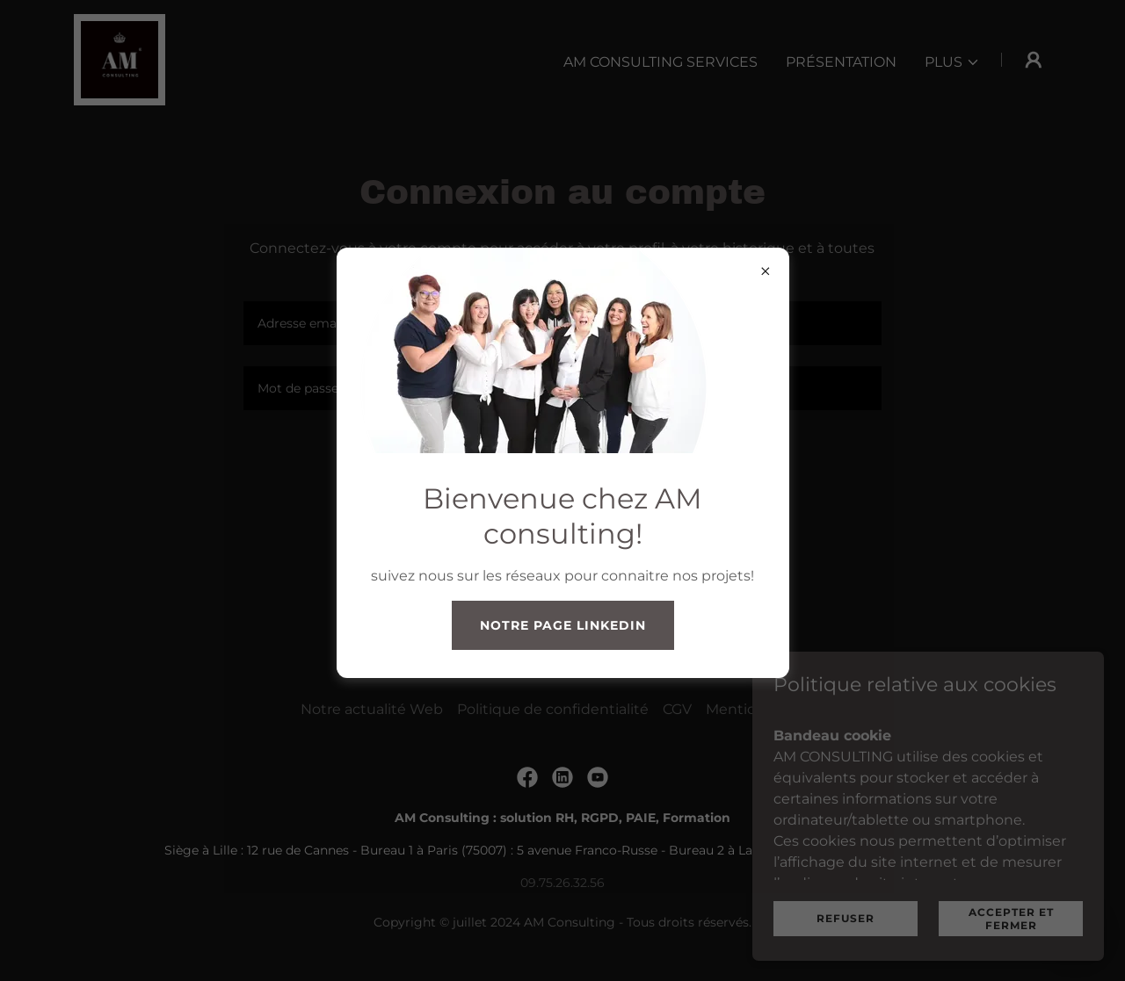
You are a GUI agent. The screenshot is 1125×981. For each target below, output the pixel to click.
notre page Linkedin (563, 625)
